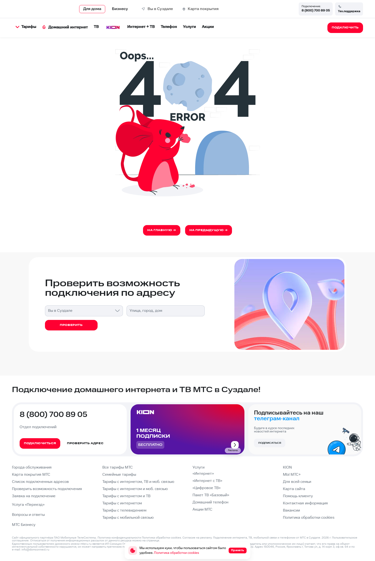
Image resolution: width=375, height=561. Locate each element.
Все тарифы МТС (117, 467)
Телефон (169, 27)
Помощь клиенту (298, 496)
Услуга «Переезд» (28, 504)
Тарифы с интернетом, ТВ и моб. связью (138, 482)
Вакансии (291, 510)
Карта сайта (294, 489)
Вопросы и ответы (28, 514)
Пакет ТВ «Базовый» (211, 495)
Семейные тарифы (119, 474)
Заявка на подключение (33, 496)
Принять (237, 550)
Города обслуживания (32, 467)
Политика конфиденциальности (119, 537)
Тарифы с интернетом (122, 503)
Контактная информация (305, 503)
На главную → (161, 230)
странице (152, 540)
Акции (208, 27)
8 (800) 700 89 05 (316, 10)
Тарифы (26, 27)
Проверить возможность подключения (47, 489)
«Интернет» (203, 473)
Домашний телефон (210, 502)
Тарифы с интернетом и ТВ (126, 496)
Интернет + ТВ (141, 27)
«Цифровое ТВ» (207, 488)
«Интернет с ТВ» (207, 481)
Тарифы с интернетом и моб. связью (135, 489)
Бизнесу (120, 9)
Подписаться (269, 443)
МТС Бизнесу (23, 525)
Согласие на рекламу (197, 537)
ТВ (96, 27)
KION (287, 467)
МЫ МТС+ (292, 474)
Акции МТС (202, 509)
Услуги (189, 27)
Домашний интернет (65, 27)
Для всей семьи (297, 482)
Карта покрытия (203, 9)
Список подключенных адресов (40, 482)
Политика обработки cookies (308, 517)
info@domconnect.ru (35, 549)
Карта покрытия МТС (31, 474)
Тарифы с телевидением (124, 510)
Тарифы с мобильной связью (128, 517)
